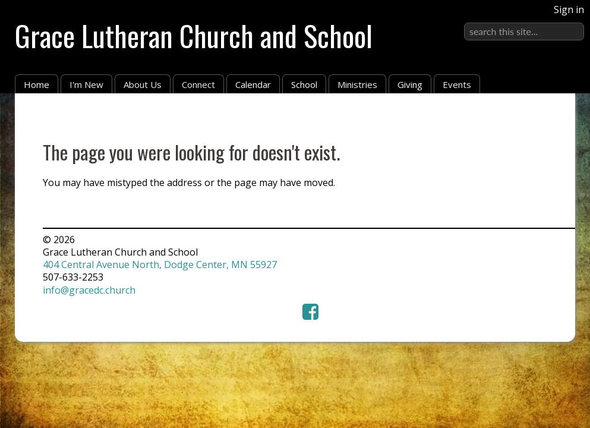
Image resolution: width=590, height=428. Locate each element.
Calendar (253, 84)
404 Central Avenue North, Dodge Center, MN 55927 (160, 264)
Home (36, 84)
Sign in (569, 9)
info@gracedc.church (89, 290)
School (304, 84)
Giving (409, 84)
